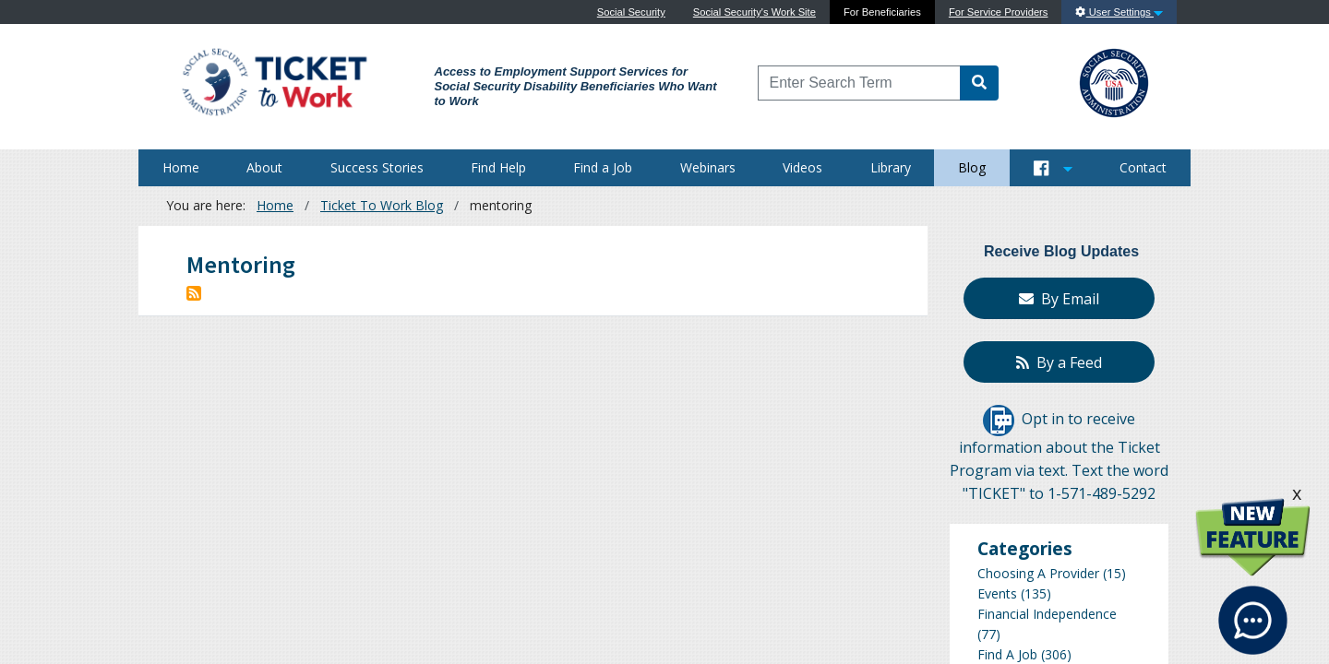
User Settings (1119, 12)
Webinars (708, 167)
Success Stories (377, 167)
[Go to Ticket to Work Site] (273, 80)
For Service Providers (998, 12)
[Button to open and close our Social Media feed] (1053, 167)
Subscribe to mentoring (193, 293)
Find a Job (602, 167)
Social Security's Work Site (754, 12)
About (264, 167)
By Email (1059, 299)
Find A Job (1007, 654)
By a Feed (1059, 362)
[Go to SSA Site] (1115, 80)
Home (180, 167)
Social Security (631, 12)
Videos (802, 167)
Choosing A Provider (1038, 573)
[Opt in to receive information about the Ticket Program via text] (998, 419)
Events (997, 593)
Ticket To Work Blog (381, 205)
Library (890, 167)
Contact (1143, 167)
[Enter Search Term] (860, 83)
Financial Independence (1047, 613)
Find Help (498, 167)
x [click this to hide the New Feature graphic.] (1296, 492)
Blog (972, 167)
